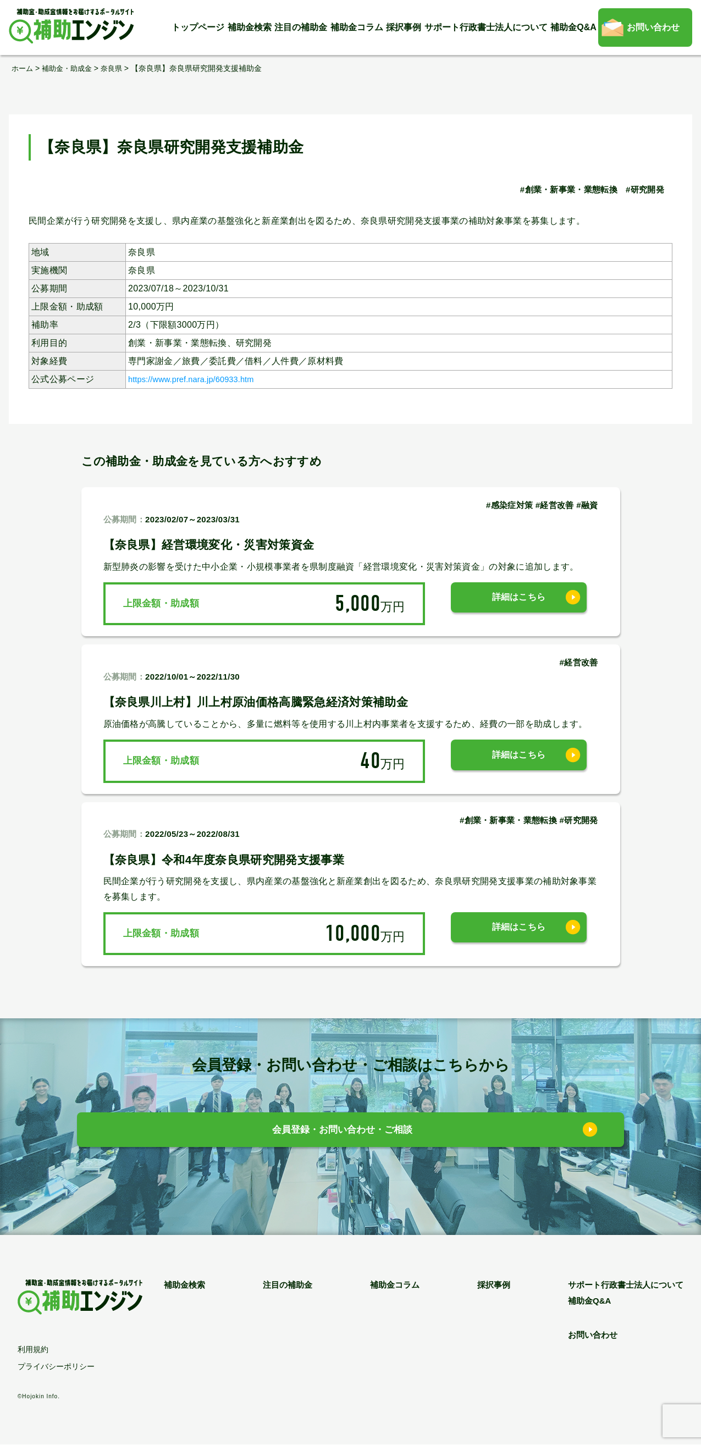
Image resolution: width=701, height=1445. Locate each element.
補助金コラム (356, 27)
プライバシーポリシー (56, 1367)
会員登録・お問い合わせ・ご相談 (342, 1132)
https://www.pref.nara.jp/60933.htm (199, 379)
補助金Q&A (573, 27)
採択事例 (403, 27)
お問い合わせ (653, 27)
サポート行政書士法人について (486, 27)
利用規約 (33, 1349)
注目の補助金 (300, 27)
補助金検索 (250, 27)
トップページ (198, 27)
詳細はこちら (519, 603)
